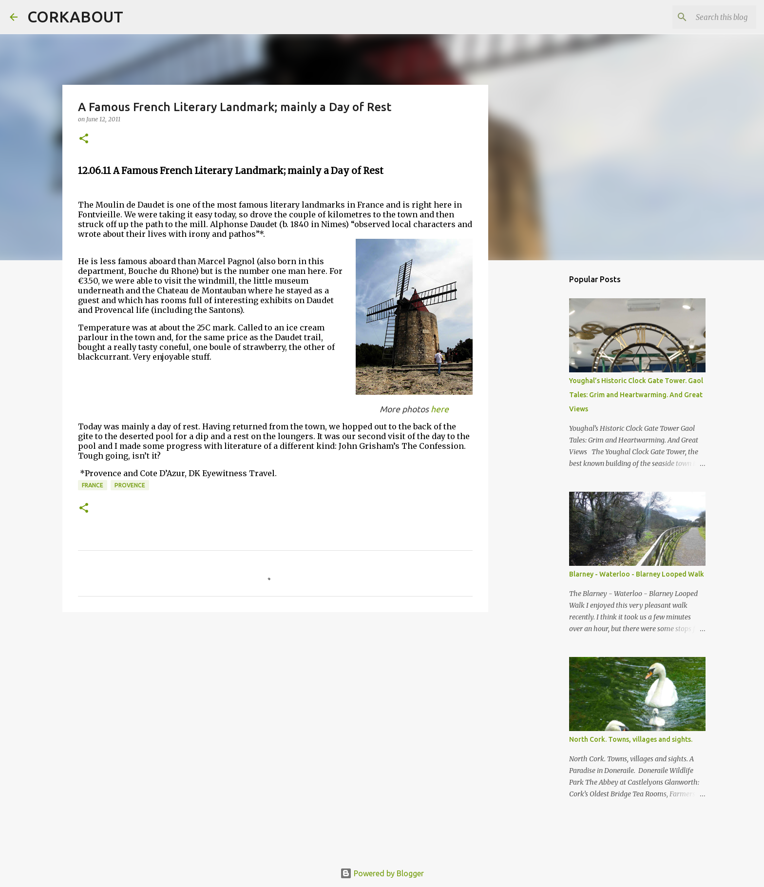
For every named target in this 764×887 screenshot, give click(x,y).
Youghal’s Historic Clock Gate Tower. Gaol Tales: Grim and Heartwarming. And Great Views (636, 395)
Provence (130, 485)
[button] (84, 139)
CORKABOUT (75, 16)
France (92, 485)
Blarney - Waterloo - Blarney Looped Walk (636, 574)
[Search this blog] (705, 17)
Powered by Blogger (382, 873)
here (440, 409)
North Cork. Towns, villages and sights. (630, 739)
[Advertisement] (275, 695)
